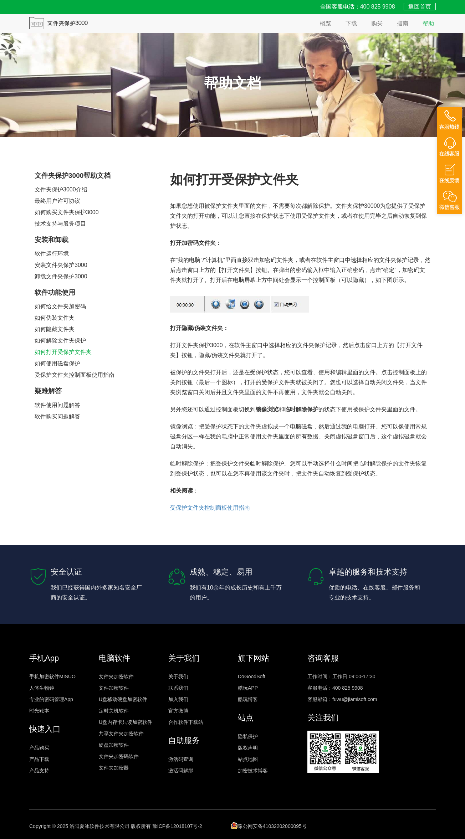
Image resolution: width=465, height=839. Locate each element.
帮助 (428, 23)
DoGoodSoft (251, 676)
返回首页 (419, 7)
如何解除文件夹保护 (60, 341)
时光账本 (39, 711)
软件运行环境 (52, 254)
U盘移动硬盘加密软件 (123, 699)
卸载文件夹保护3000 (61, 276)
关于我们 (178, 676)
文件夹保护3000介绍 (61, 189)
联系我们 (178, 688)
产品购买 (39, 748)
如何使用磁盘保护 (57, 363)
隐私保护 (248, 736)
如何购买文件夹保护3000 (67, 212)
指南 (402, 23)
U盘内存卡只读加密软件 (125, 722)
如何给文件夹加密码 (60, 306)
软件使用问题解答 (57, 405)
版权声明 (248, 748)
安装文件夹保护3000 (61, 265)
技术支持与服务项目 (60, 224)
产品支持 (39, 770)
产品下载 (39, 759)
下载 (351, 23)
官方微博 (178, 711)
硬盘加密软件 (114, 745)
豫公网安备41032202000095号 (269, 825)
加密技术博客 (253, 770)
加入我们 (178, 699)
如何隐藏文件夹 (55, 329)
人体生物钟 (41, 688)
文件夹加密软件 (116, 676)
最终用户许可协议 (57, 201)
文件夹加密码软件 (119, 756)
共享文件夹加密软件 (121, 733)
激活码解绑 (180, 770)
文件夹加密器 (114, 768)
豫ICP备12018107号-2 (177, 826)
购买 (377, 23)
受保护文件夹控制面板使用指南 (74, 375)
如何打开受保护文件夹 (63, 352)
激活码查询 (180, 759)
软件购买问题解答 (57, 416)
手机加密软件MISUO (52, 676)
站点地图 (248, 759)
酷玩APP (248, 688)
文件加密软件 (114, 688)
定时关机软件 (114, 711)
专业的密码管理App (51, 699)
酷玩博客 (248, 699)
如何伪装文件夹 (55, 318)
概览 (325, 23)
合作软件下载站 (185, 722)
